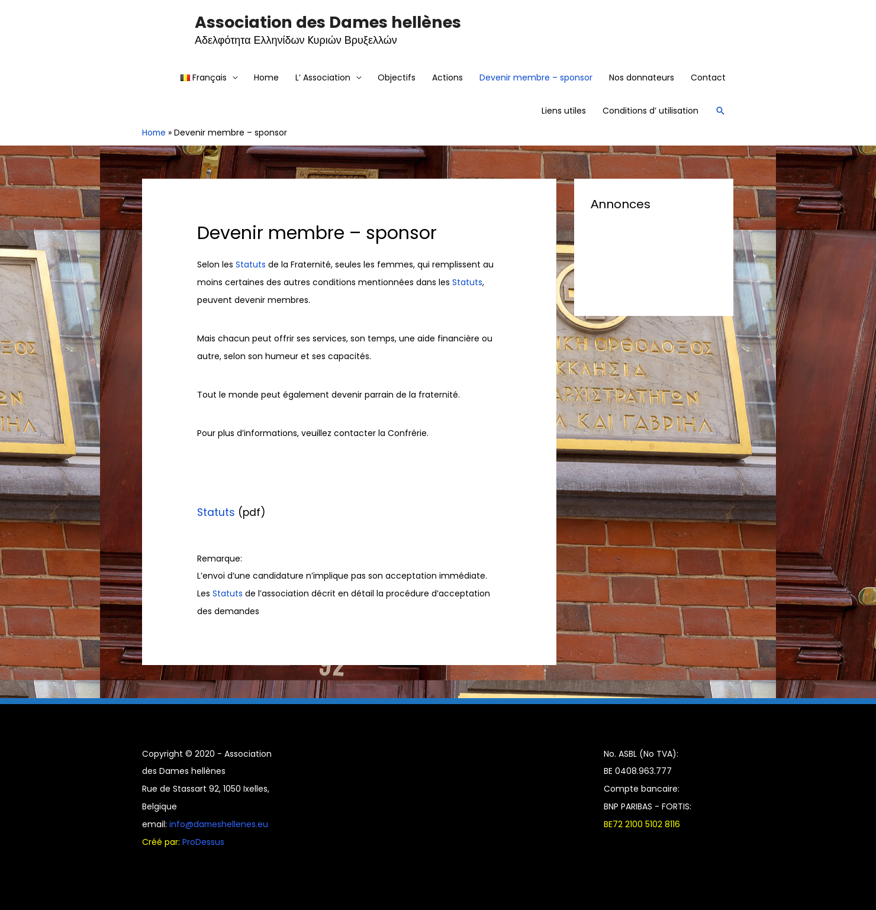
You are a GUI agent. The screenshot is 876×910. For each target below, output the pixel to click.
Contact (708, 77)
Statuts (251, 264)
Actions (447, 77)
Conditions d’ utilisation (650, 111)
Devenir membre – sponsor (535, 77)
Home (266, 77)
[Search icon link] (720, 110)
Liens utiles (564, 111)
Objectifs (397, 77)
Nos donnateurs (641, 77)
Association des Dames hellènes (328, 22)
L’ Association (322, 77)
